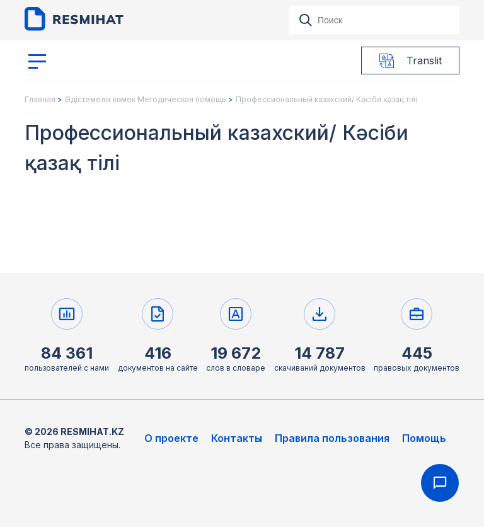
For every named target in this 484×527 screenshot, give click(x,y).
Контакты (236, 438)
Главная (40, 99)
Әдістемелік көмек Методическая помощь (145, 99)
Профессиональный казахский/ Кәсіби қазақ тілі (326, 99)
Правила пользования (332, 438)
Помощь (424, 438)
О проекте (171, 438)
